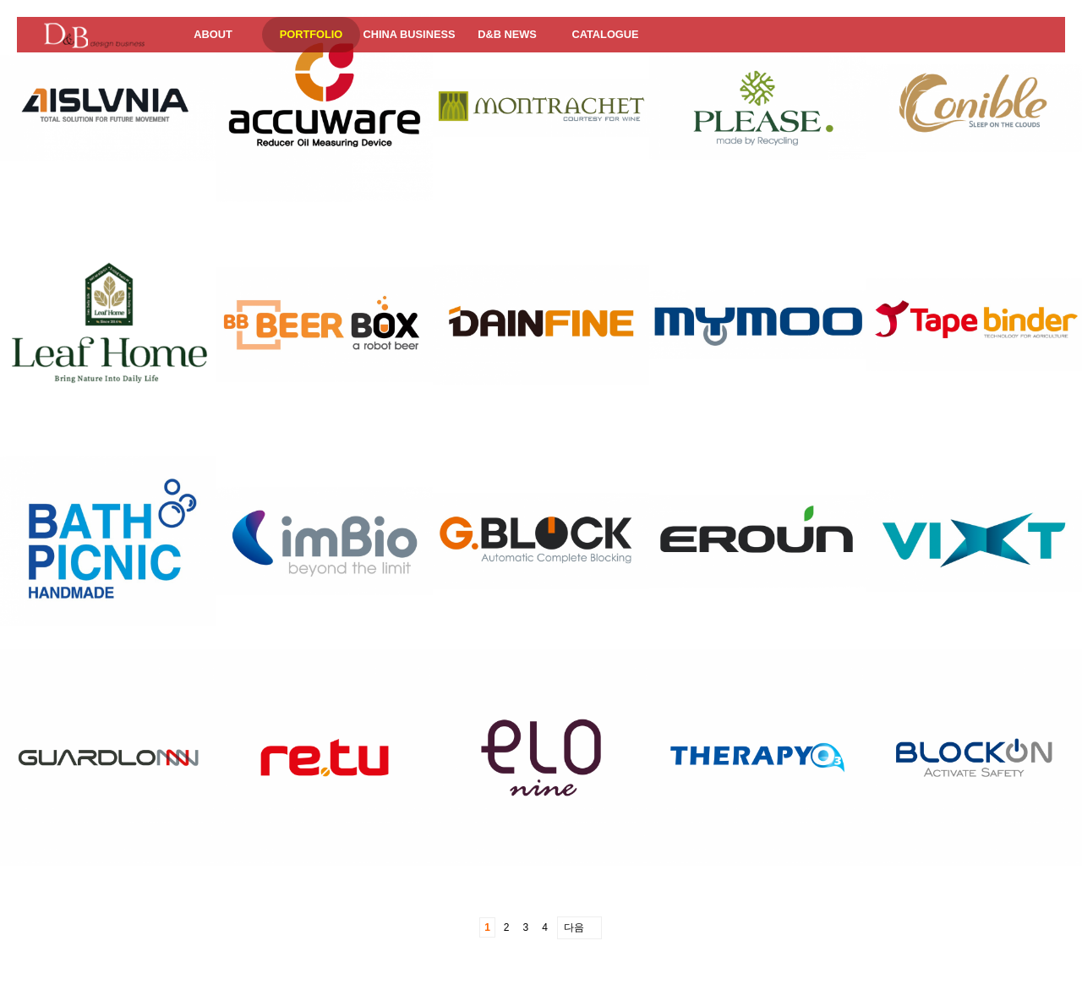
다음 (574, 927)
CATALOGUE (604, 34)
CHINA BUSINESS (409, 34)
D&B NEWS (507, 34)
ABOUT (213, 34)
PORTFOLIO (311, 34)
